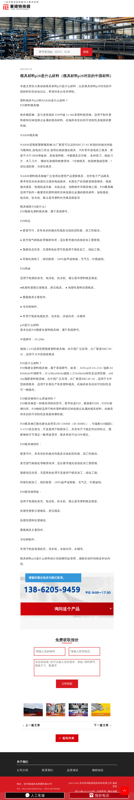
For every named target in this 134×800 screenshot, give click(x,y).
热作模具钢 (27, 114)
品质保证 (93, 3)
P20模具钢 (106, 186)
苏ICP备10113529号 (85, 791)
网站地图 (112, 791)
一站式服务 (115, 3)
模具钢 (35, 105)
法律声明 (101, 791)
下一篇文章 (101, 725)
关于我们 (82, 3)
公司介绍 (22, 770)
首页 (74, 3)
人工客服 (35, 795)
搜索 (86, 51)
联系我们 (103, 3)
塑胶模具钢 (45, 144)
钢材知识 (127, 3)
